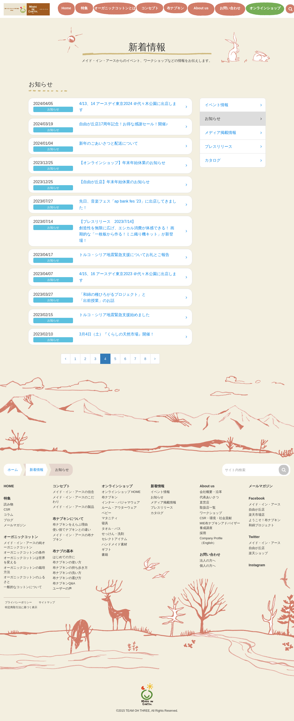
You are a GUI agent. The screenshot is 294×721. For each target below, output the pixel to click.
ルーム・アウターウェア (119, 507)
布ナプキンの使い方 (67, 562)
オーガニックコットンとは (114, 8)
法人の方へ (208, 560)
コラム (8, 514)
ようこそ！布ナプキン (265, 520)
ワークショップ (211, 513)
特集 (84, 8)
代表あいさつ (209, 497)
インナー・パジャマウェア (121, 502)
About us (201, 8)
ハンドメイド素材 (114, 544)
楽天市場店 (257, 514)
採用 (203, 533)
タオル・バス (111, 528)
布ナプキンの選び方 (67, 578)
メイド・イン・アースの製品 (73, 507)
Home (66, 8)
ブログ (8, 520)
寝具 (105, 523)
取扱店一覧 (208, 507)
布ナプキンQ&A (64, 583)
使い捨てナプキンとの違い (72, 529)
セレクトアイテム (114, 539)
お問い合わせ (230, 8)
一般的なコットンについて (23, 587)
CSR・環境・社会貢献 (216, 518)
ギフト (106, 549)
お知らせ (157, 497)
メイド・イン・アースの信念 (73, 492)
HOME (9, 486)
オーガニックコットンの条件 (24, 552)
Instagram (257, 565)
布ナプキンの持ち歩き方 (70, 567)
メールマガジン (15, 525)
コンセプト (150, 8)
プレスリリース (233, 146)
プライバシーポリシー (18, 602)
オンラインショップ (265, 8)
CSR (7, 509)
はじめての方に (64, 557)
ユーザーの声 (62, 588)
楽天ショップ (258, 553)
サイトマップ (47, 602)
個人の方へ (208, 565)
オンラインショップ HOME (121, 492)
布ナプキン (175, 8)
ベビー (106, 513)
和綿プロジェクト (261, 525)
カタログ (233, 160)
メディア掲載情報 (233, 132)
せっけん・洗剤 (113, 534)
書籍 (105, 554)
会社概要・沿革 (211, 492)
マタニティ (110, 518)
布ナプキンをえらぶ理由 (70, 524)
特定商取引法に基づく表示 (21, 607)
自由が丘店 (257, 509)
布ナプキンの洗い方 (67, 573)
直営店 (204, 502)
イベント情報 (233, 105)
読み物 (8, 504)
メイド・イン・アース (265, 504)
